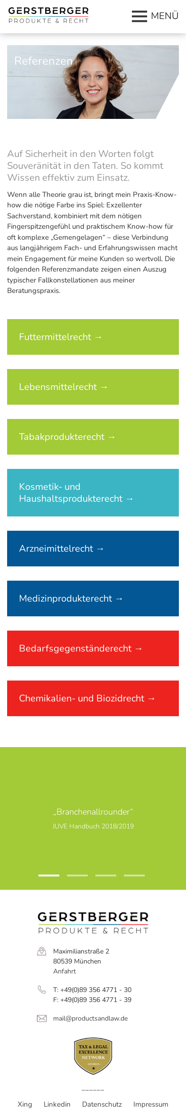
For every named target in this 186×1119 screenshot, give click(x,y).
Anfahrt (64, 971)
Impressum (150, 1104)
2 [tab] (71, 879)
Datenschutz (102, 1104)
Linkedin (57, 1104)
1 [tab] (43, 879)
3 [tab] (100, 879)
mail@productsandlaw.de (90, 1018)
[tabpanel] (93, 818)
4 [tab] (128, 879)
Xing (25, 1104)
